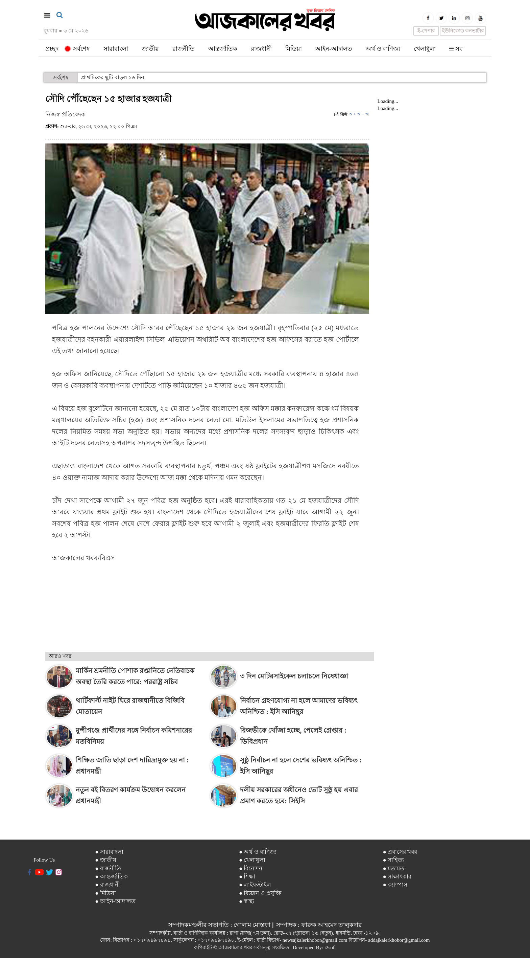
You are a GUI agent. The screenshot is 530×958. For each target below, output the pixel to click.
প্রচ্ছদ (51, 48)
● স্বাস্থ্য (247, 901)
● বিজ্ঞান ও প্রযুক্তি (260, 893)
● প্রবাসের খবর (400, 852)
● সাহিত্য (393, 860)
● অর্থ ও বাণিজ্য (257, 852)
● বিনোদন (251, 868)
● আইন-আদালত (115, 901)
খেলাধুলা (425, 48)
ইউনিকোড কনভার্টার (463, 31)
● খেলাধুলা (252, 860)
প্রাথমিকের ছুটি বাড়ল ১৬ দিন (112, 77)
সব (456, 48)
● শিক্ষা (247, 876)
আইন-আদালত (333, 48)
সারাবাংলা (115, 48)
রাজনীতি (183, 48)
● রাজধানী (107, 885)
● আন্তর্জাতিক (111, 876)
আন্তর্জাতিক (222, 48)
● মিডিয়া (105, 893)
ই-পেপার (426, 31)
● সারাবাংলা (109, 852)
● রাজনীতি (108, 868)
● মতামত (393, 868)
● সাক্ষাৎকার (397, 876)
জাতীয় (150, 48)
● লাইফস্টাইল (255, 885)
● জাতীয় (105, 860)
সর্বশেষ (77, 48)
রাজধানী (261, 48)
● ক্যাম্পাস (395, 885)
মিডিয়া (293, 48)
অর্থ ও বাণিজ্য (383, 48)
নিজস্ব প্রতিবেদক (65, 114)
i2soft (330, 947)
